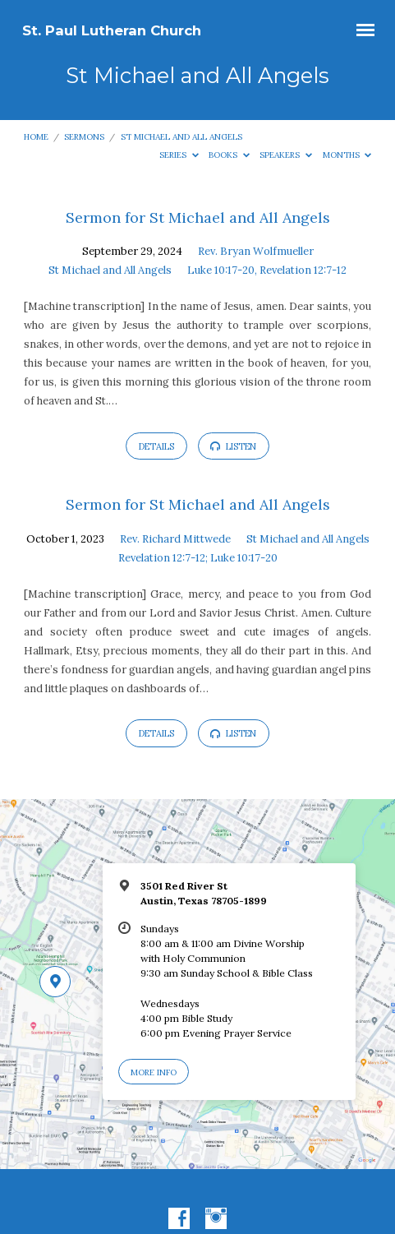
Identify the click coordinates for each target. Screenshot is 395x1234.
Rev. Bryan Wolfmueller (256, 251)
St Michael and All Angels (181, 137)
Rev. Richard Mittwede (175, 539)
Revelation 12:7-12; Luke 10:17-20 (198, 558)
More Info (154, 1072)
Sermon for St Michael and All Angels (198, 217)
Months (347, 155)
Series (179, 155)
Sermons (84, 137)
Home (36, 137)
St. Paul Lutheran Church (111, 30)
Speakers (286, 155)
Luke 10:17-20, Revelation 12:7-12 (267, 270)
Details (156, 446)
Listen (233, 446)
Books (229, 155)
